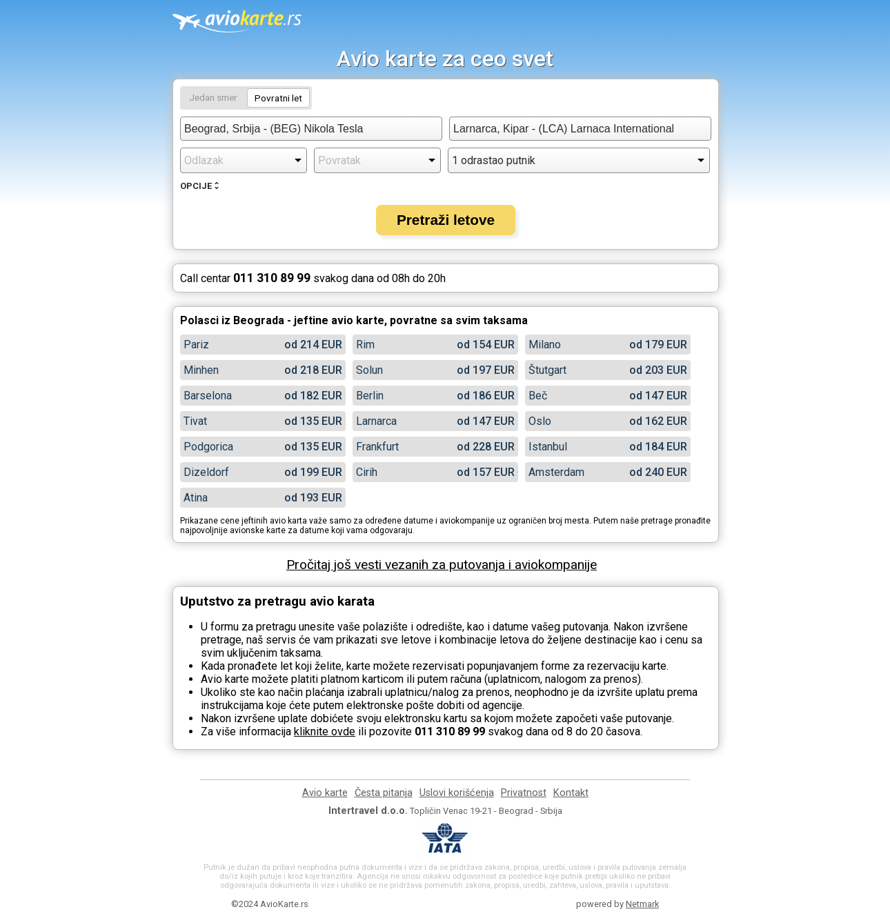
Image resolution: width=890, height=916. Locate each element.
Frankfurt (377, 446)
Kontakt (571, 793)
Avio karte (325, 793)
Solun (369, 370)
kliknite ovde (324, 731)
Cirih (366, 472)
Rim (365, 344)
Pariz (196, 344)
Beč (537, 395)
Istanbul (547, 446)
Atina (196, 497)
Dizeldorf (206, 472)
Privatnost (523, 793)
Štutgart (547, 370)
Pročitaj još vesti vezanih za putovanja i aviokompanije (441, 564)
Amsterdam (556, 472)
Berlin (370, 395)
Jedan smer (213, 97)
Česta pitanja (384, 793)
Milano (544, 344)
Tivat (195, 421)
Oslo (539, 421)
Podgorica (208, 446)
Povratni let (278, 97)
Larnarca (376, 421)
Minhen (201, 370)
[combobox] (311, 129)
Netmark (642, 904)
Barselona (208, 395)
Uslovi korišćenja (456, 793)
